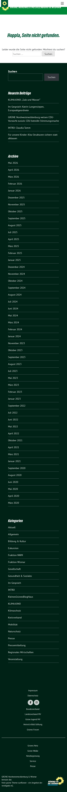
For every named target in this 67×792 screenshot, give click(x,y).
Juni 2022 (13, 415)
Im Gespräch (14, 578)
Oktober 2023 (15, 346)
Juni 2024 (13, 304)
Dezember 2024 (16, 262)
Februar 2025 (15, 248)
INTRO (11, 585)
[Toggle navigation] (62, 19)
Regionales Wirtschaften (21, 648)
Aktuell (11, 523)
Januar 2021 (14, 457)
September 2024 (16, 283)
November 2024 (16, 269)
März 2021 (13, 450)
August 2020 (15, 470)
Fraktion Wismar (16, 557)
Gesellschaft (14, 564)
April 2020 (13, 491)
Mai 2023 (13, 373)
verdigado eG (7, 781)
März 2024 (13, 318)
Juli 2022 (12, 408)
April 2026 (13, 165)
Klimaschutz (14, 606)
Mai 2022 (13, 422)
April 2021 (13, 443)
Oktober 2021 (15, 436)
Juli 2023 (12, 366)
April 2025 (13, 235)
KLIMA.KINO (14, 599)
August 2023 (15, 359)
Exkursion (13, 544)
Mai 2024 (13, 311)
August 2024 (15, 290)
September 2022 (16, 401)
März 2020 (13, 498)
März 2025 (13, 241)
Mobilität (12, 620)
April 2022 (13, 429)
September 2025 (16, 214)
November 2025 (16, 200)
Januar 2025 (14, 255)
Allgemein (13, 530)
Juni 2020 (13, 477)
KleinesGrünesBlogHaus (20, 592)
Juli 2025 (12, 228)
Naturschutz (14, 627)
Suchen (12, 67)
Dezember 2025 (16, 193)
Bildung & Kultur (17, 537)
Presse (11, 634)
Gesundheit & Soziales (20, 571)
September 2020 (16, 464)
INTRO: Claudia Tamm (19, 123)
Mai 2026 (13, 158)
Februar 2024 (15, 325)
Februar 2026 (15, 179)
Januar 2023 (14, 394)
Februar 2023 (15, 387)
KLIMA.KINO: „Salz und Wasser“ (24, 95)
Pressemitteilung (17, 641)
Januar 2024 (14, 332)
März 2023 (13, 380)
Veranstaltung (15, 655)
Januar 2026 (14, 186)
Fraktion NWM (15, 551)
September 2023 (16, 353)
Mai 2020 (13, 484)
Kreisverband (15, 613)
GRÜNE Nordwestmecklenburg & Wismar (35, 7)
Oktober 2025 (15, 207)
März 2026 (13, 172)
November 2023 (16, 339)
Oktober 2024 (15, 276)
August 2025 (15, 221)
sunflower (22, 778)
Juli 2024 (12, 297)
